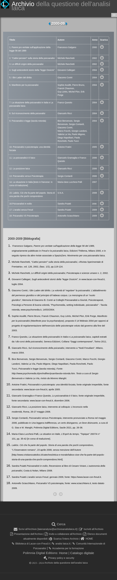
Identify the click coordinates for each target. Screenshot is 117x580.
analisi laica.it (61, 543)
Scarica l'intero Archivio (63, 538)
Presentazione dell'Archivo (26, 534)
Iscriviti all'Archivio (91, 529)
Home (64, 553)
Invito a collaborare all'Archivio (63, 534)
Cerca (58, 524)
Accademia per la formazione (66, 548)
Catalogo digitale (82, 553)
